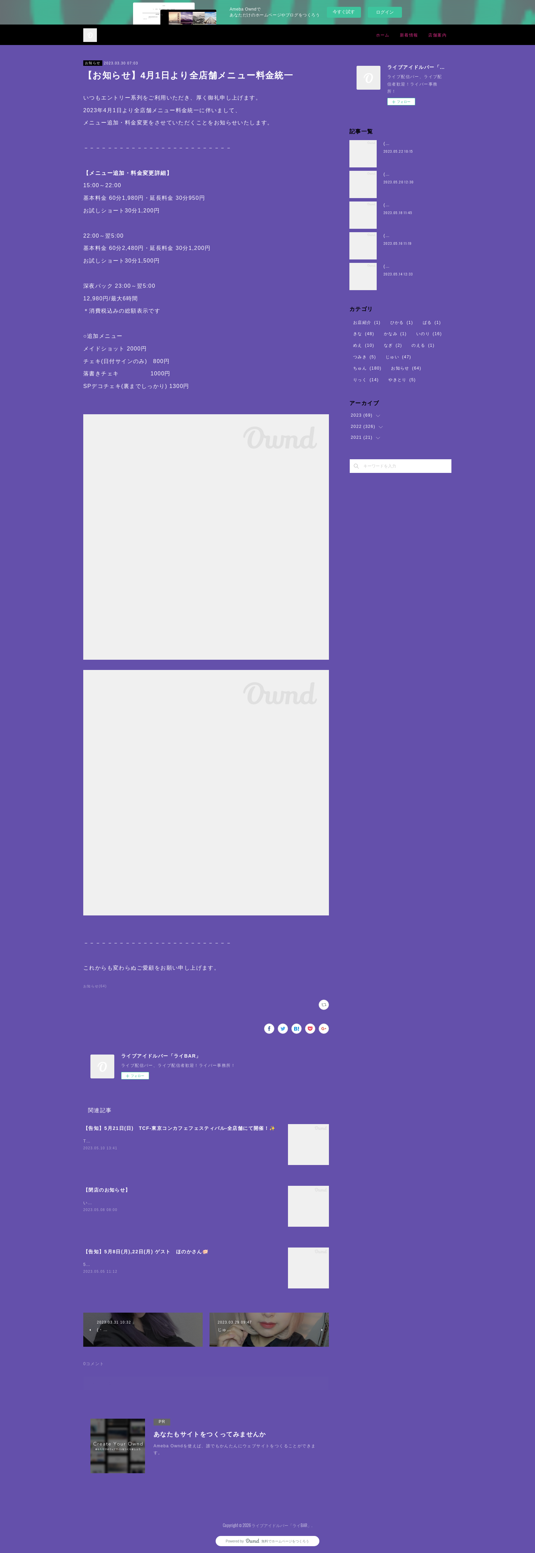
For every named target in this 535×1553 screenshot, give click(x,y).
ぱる (432, 322)
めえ (363, 345)
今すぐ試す (344, 11)
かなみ (395, 333)
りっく (366, 379)
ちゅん (367, 368)
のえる (422, 345)
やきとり (402, 379)
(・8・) (391, 143)
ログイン (385, 12)
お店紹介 (367, 322)
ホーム (383, 35)
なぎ (393, 345)
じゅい (398, 357)
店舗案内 (437, 35)
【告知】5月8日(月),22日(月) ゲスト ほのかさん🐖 (145, 1251)
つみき (364, 357)
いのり (429, 333)
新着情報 (409, 35)
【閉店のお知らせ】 (107, 1190)
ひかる (401, 322)
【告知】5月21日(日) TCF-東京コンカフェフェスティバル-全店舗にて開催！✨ (179, 1128)
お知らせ (93, 63)
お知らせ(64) (95, 986)
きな (363, 333)
